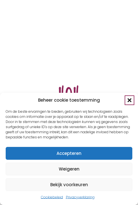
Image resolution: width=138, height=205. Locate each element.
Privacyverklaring (80, 197)
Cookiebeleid (52, 197)
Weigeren (69, 169)
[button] (129, 100)
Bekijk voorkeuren (69, 185)
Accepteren (69, 153)
